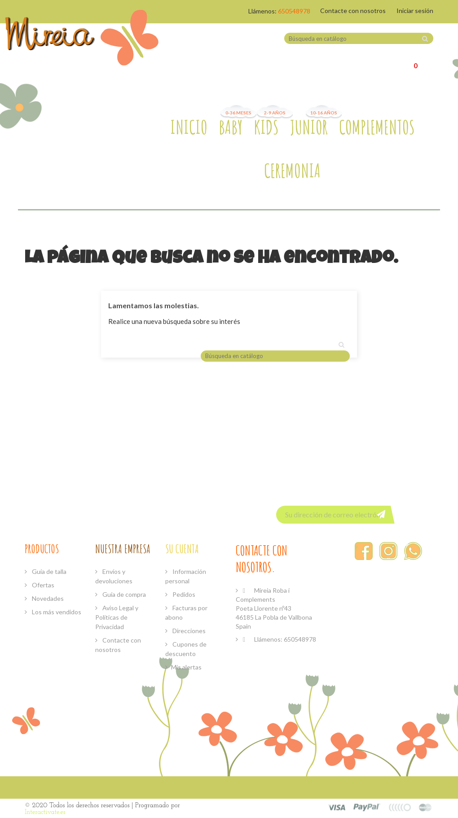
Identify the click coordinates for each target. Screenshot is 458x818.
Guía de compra (123, 594)
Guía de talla (48, 571)
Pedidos (183, 594)
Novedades (47, 598)
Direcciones (188, 630)
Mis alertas (186, 667)
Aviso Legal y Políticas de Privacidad (116, 617)
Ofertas (42, 585)
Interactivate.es (45, 812)
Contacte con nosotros (353, 10)
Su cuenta (182, 549)
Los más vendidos (56, 612)
